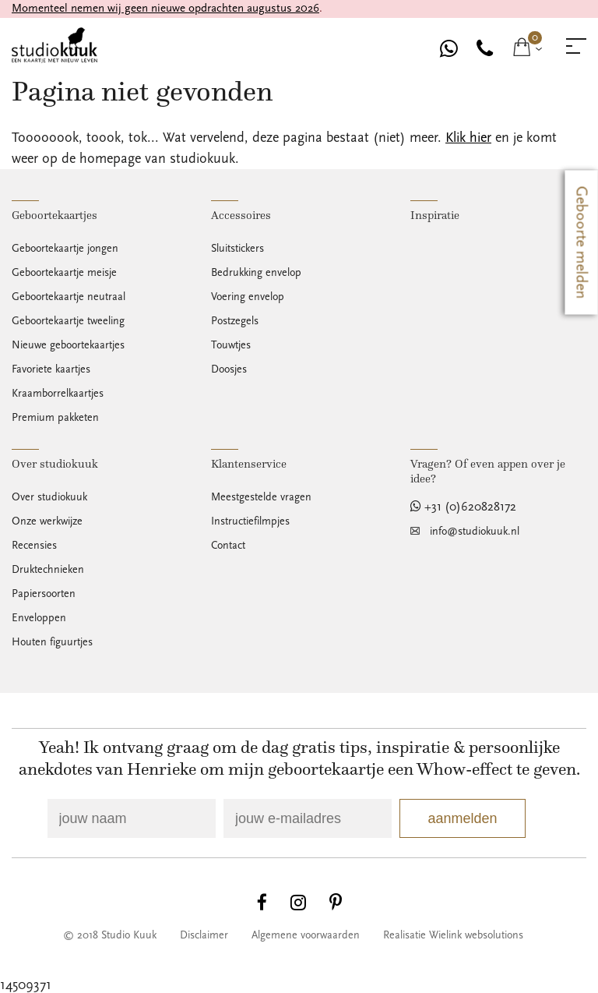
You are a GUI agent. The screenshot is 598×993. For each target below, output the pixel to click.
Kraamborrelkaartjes (58, 393)
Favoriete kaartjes (51, 369)
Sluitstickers (237, 248)
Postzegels (235, 321)
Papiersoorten (44, 594)
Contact (228, 545)
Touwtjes (231, 345)
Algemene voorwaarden (306, 935)
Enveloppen (39, 618)
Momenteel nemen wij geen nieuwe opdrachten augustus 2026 (165, 8)
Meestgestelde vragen (261, 497)
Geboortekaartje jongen (65, 248)
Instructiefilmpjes (250, 521)
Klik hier (468, 137)
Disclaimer (204, 935)
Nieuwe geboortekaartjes (68, 345)
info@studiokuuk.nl (474, 531)
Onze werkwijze (47, 521)
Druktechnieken (48, 570)
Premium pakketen (55, 418)
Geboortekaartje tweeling (68, 321)
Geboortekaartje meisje (64, 273)
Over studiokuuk (49, 497)
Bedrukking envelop (256, 273)
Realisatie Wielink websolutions (453, 935)
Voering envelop (247, 297)
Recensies (34, 545)
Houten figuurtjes (52, 642)
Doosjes (229, 369)
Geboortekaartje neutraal (68, 297)
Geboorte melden (581, 242)
